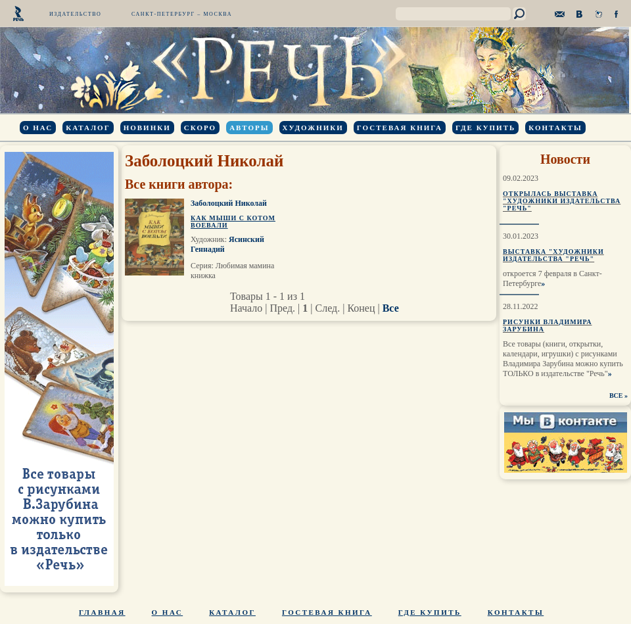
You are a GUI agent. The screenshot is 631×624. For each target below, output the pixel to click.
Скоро (200, 128)
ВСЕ (616, 395)
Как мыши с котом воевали (233, 221)
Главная (102, 612)
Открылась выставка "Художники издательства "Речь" (561, 201)
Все (391, 308)
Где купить (485, 128)
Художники (313, 128)
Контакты (555, 128)
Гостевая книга (399, 128)
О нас (38, 128)
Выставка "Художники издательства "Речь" (553, 255)
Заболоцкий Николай (229, 203)
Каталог (88, 128)
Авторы (249, 128)
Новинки (147, 128)
